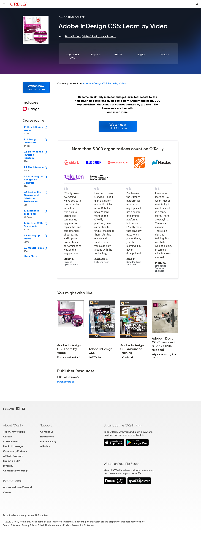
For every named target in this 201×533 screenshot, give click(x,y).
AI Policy (45, 446)
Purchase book (65, 381)
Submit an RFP (11, 461)
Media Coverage (13, 446)
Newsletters (47, 436)
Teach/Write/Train (14, 431)
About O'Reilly (13, 425)
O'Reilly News (11, 441)
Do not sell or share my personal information (25, 515)
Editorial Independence (49, 525)
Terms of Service (11, 525)
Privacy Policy (48, 441)
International (12, 481)
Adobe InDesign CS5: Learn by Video (104, 83)
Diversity (8, 465)
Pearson (164, 54)
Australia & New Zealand (17, 487)
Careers (7, 436)
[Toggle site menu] (4, 4)
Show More (30, 256)
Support (46, 425)
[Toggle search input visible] (197, 4)
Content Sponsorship (15, 470)
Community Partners (15, 451)
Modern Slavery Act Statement (78, 525)
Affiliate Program (13, 456)
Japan (7, 492)
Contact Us (46, 431)
